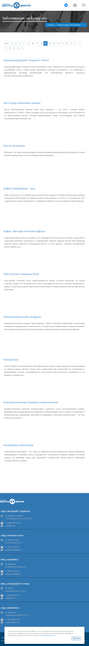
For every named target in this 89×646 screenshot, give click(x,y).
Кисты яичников (14, 145)
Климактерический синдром (22, 316)
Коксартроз (11, 359)
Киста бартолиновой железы (22, 103)
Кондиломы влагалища (18, 445)
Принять (76, 638)
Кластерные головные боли (21, 274)
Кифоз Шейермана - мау (19, 188)
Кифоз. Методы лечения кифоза (24, 231)
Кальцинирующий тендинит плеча (26, 60)
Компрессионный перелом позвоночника (31, 402)
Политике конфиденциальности (45, 635)
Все (6, 43)
